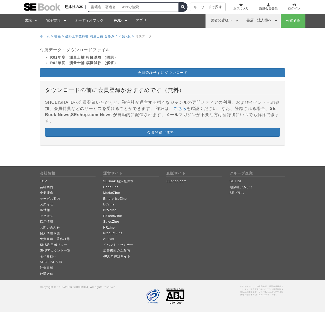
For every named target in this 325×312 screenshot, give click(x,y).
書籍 (28, 20)
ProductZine (113, 233)
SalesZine (111, 221)
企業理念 (46, 193)
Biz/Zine (109, 210)
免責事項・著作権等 (55, 239)
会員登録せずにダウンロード (163, 73)
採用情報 (46, 221)
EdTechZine (112, 216)
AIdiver (109, 239)
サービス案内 (50, 199)
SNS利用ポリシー (53, 245)
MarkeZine (111, 193)
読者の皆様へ (221, 20)
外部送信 (46, 273)
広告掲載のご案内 (116, 250)
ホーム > (46, 36)
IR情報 (45, 210)
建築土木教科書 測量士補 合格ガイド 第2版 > (99, 36)
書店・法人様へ (259, 20)
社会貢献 (46, 268)
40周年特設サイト (117, 256)
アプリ (141, 20)
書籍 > (59, 36)
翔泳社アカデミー (243, 187)
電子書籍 (53, 20)
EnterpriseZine (115, 199)
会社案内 (46, 187)
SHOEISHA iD (51, 262)
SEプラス (237, 193)
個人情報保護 (50, 233)
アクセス (46, 216)
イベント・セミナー (118, 245)
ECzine (109, 204)
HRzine (109, 227)
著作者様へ (48, 256)
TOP (43, 181)
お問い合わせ (50, 227)
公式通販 (293, 21)
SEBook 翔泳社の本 (118, 181)
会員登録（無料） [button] (162, 132)
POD (118, 20)
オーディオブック (89, 20)
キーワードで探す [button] (207, 7)
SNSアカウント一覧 (55, 250)
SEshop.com (176, 181)
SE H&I (235, 181)
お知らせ (46, 204)
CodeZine (111, 187)
